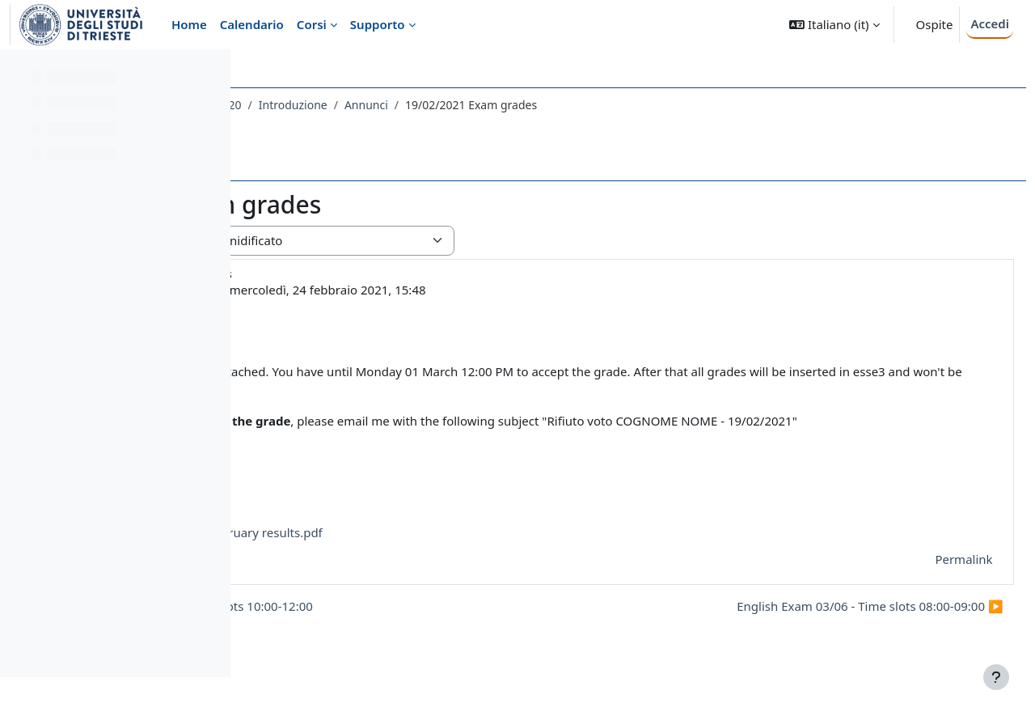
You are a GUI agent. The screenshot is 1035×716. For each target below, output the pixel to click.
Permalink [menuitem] (928, 578)
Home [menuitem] (189, 24)
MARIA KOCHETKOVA (386, 290)
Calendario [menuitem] (252, 24)
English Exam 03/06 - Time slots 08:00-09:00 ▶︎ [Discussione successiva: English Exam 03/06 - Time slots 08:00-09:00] (834, 624)
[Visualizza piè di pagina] (996, 677)
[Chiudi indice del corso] (17, 73)
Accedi (989, 23)
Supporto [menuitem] (377, 24)
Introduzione (518, 104)
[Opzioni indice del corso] (211, 73)
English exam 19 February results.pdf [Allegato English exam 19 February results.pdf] (430, 550)
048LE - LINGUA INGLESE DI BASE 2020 (364, 104)
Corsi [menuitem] (312, 24)
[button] (834, 24)
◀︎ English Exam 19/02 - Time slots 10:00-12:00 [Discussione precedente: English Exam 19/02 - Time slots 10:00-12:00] (405, 624)
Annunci (592, 104)
